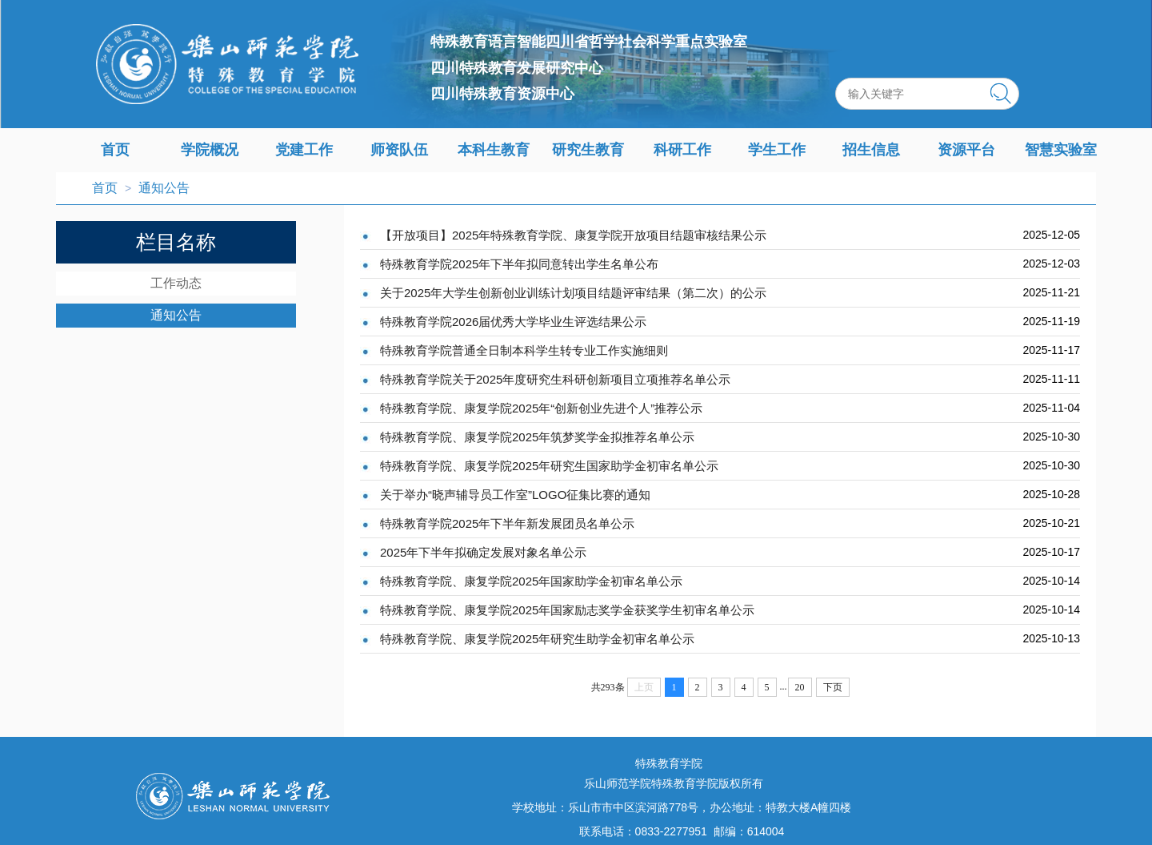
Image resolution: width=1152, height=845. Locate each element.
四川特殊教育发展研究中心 (516, 68)
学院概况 (209, 150)
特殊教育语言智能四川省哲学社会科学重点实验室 (588, 42)
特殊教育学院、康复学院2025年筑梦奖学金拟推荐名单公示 (537, 437)
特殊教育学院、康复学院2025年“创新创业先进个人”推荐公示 (541, 408)
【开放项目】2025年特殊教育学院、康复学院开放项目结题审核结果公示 (573, 235)
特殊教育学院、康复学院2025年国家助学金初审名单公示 (531, 581)
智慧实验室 (1061, 150)
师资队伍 (399, 150)
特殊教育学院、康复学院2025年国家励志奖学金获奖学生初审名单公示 (567, 610)
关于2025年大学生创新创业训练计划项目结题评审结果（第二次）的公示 (573, 293)
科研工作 (682, 150)
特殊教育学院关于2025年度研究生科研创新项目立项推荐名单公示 (555, 379)
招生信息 (871, 150)
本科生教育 (494, 150)
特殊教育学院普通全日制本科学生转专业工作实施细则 (524, 350)
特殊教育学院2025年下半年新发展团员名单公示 (507, 523)
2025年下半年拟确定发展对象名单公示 (483, 552)
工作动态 (176, 283)
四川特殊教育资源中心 (502, 94)
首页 (115, 150)
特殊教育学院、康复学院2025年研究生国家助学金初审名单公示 (549, 466)
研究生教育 (588, 150)
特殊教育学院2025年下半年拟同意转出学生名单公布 (519, 264)
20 (800, 687)
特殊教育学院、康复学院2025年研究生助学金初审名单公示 (537, 639)
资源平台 (966, 150)
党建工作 (304, 150)
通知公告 (164, 188)
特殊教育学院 (668, 763)
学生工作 (777, 150)
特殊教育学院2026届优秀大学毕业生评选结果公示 (513, 321)
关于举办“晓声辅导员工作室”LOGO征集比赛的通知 (515, 494)
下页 (832, 687)
